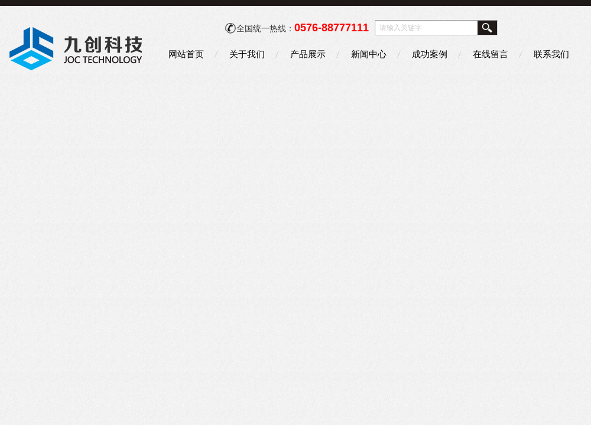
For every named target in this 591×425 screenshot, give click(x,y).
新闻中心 (369, 54)
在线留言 (490, 54)
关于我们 (247, 54)
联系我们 (551, 54)
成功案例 (429, 54)
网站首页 (186, 54)
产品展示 (308, 54)
